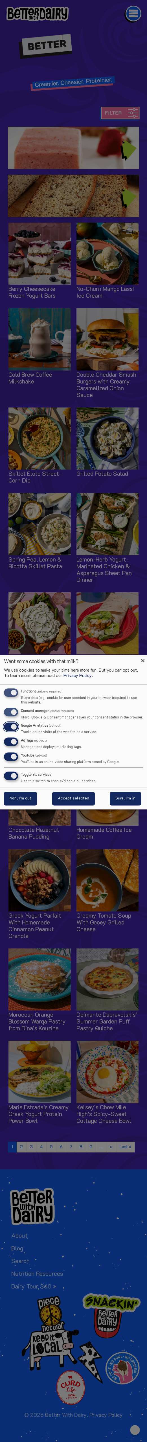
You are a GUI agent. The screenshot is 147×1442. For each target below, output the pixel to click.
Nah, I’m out (20, 799)
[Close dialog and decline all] (143, 658)
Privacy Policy (77, 676)
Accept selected (73, 799)
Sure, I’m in (125, 799)
